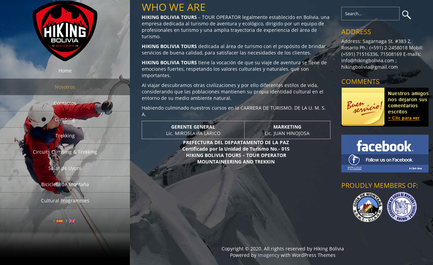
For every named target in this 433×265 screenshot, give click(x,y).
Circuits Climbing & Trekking (65, 152)
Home (65, 70)
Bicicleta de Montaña (65, 184)
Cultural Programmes (65, 200)
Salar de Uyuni (65, 168)
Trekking (65, 135)
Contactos (65, 103)
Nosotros (65, 87)
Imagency (268, 255)
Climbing (65, 119)
